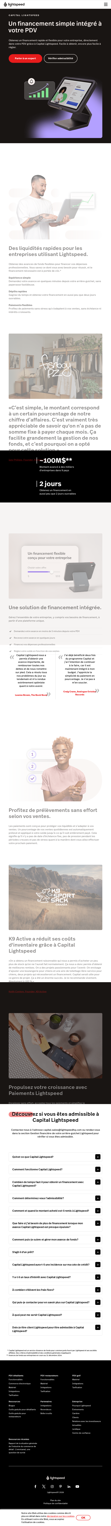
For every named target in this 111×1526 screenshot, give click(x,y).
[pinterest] (60, 1486)
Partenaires (46, 1401)
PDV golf (76, 1375)
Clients (75, 1417)
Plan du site (55, 1500)
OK (83, 1518)
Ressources (14, 1401)
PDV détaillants (16, 1375)
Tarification (13, 1395)
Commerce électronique (20, 1383)
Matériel (12, 1387)
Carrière (75, 1413)
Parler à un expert (25, 58)
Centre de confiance (81, 1433)
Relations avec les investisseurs (86, 1421)
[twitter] (43, 1486)
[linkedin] (68, 1486)
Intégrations (14, 1391)
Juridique (76, 1429)
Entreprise (77, 1401)
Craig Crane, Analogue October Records (79, 693)
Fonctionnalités (16, 1379)
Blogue (12, 1405)
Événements (78, 1409)
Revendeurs (45, 1409)
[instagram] (52, 1486)
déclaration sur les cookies (60, 1516)
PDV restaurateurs (49, 1375)
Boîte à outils (46, 1413)
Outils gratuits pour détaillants (22, 1409)
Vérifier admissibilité (60, 58)
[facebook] (35, 1486)
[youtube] (77, 1486)
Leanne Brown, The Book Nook (31, 695)
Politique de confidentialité (56, 1503)
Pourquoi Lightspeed (81, 1405)
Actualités (76, 1425)
